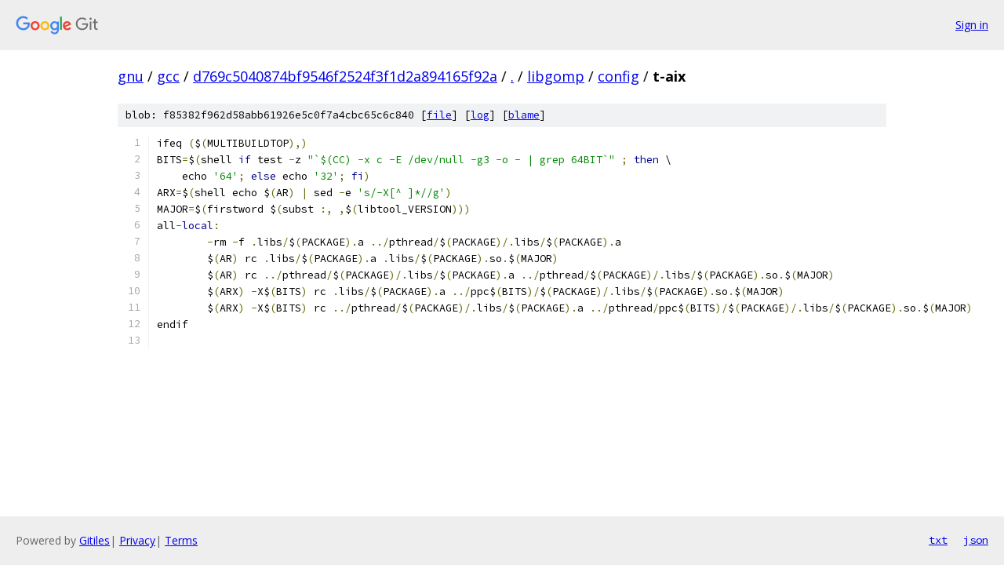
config (618, 76)
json (975, 540)
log (480, 115)
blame (524, 115)
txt (938, 540)
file (439, 115)
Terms (181, 540)
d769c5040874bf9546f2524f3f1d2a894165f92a (345, 76)
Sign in (971, 24)
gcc (168, 76)
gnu (131, 76)
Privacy (137, 540)
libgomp (555, 76)
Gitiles (94, 540)
